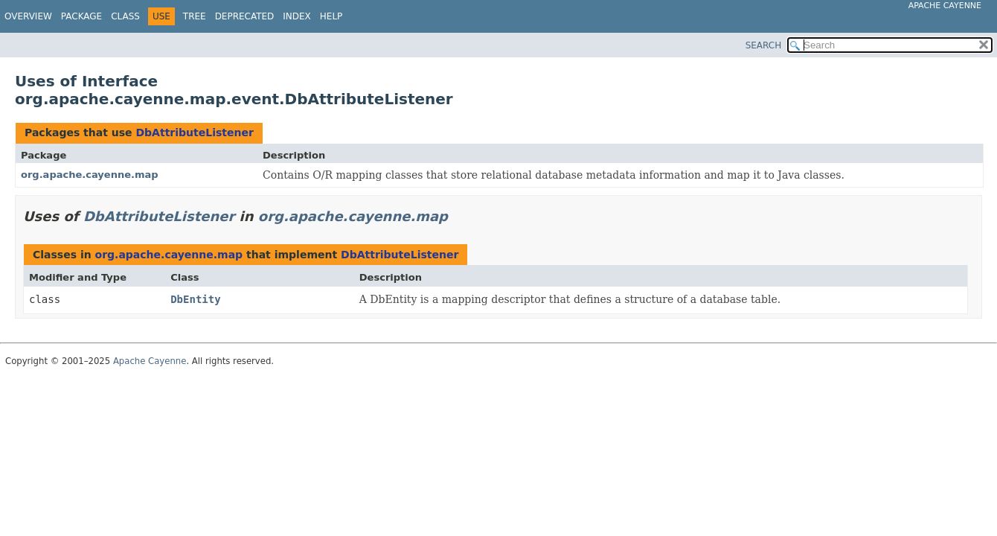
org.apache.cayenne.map (89, 174)
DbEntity (195, 299)
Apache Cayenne (944, 5)
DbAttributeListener (194, 132)
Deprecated (245, 16)
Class (125, 16)
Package (81, 16)
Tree (194, 16)
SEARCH (764, 45)
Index (297, 16)
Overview (28, 16)
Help (331, 16)
